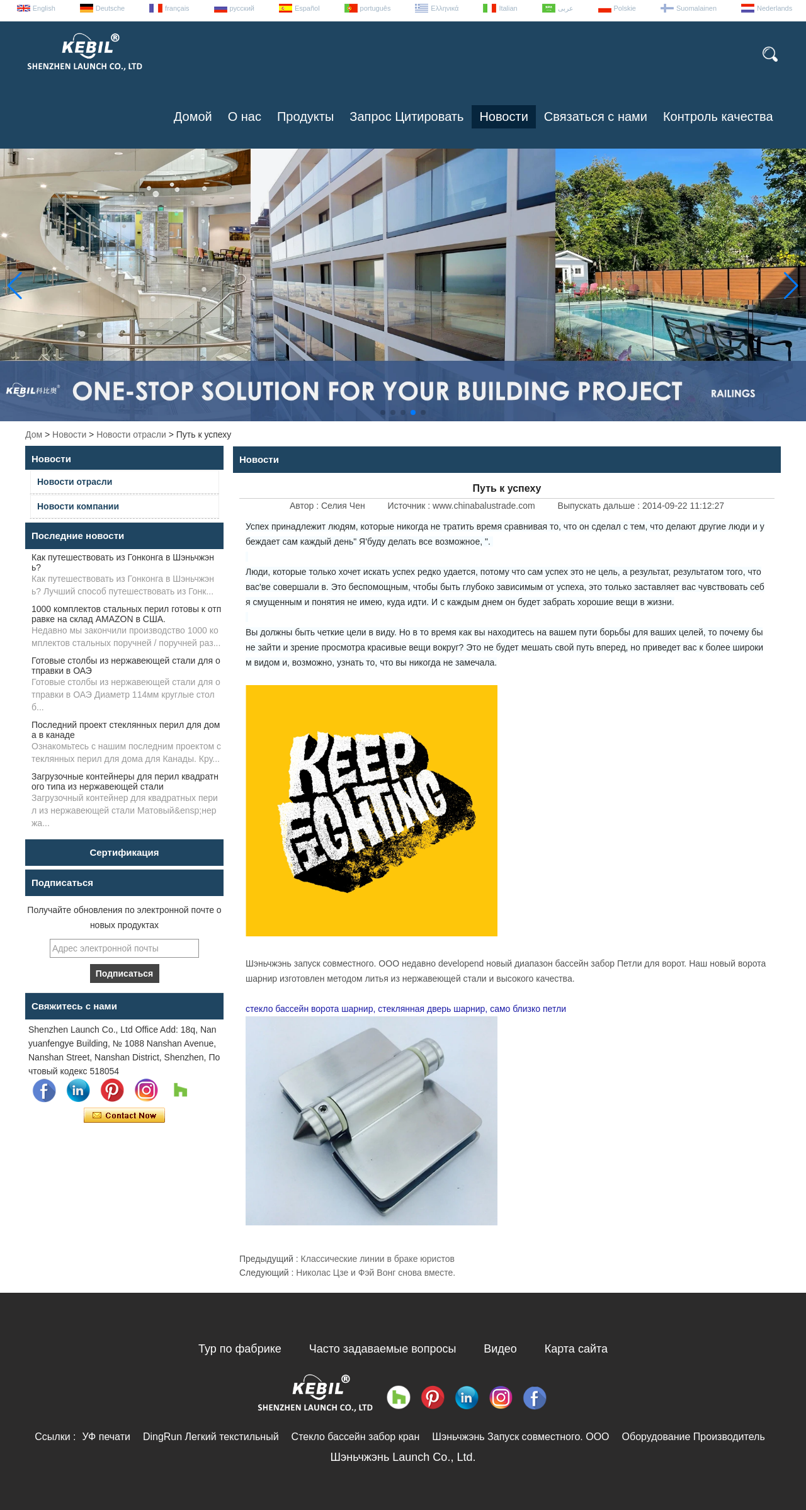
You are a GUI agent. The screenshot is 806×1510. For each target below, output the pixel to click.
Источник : (410, 506)
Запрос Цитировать (406, 116)
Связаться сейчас (124, 1116)
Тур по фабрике (239, 1349)
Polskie (625, 8)
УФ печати (106, 1436)
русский (242, 8)
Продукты (305, 116)
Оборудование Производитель (693, 1436)
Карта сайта (576, 1349)
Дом (33, 434)
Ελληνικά (444, 8)
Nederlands (774, 8)
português (375, 8)
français (177, 8)
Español (307, 8)
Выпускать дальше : (600, 506)
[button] (382, 412)
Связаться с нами (595, 116)
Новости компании (78, 506)
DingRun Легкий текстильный (211, 1436)
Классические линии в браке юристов (378, 1259)
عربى (566, 8)
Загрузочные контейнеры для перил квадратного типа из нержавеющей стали (125, 781)
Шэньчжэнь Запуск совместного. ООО (520, 1436)
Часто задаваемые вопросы (383, 1349)
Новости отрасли (131, 434)
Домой (193, 116)
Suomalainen (696, 8)
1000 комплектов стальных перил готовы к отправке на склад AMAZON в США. (126, 614)
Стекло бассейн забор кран (356, 1436)
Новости (503, 116)
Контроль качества (718, 116)
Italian (508, 8)
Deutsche (110, 8)
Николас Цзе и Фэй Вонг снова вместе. (375, 1273)
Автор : (305, 506)
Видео (500, 1349)
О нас (244, 116)
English (44, 8)
